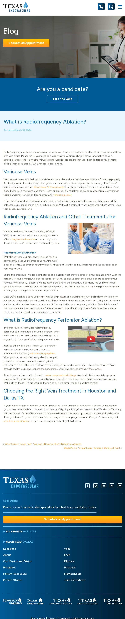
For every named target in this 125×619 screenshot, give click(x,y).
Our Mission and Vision (17, 561)
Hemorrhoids (72, 574)
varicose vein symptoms (42, 356)
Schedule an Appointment (62, 519)
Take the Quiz (62, 99)
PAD (67, 555)
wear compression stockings (61, 378)
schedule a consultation (16, 424)
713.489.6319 (13, 531)
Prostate (69, 567)
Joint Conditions (74, 580)
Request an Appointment (26, 43)
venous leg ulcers (62, 197)
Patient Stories (12, 580)
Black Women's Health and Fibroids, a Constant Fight (92, 448)
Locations (9, 548)
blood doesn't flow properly (49, 190)
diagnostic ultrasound (23, 242)
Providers (9, 567)
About (7, 555)
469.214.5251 (13, 542)
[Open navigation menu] (120, 7)
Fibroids (69, 561)
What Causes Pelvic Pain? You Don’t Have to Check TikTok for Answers (43, 444)
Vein (67, 548)
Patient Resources (15, 574)
